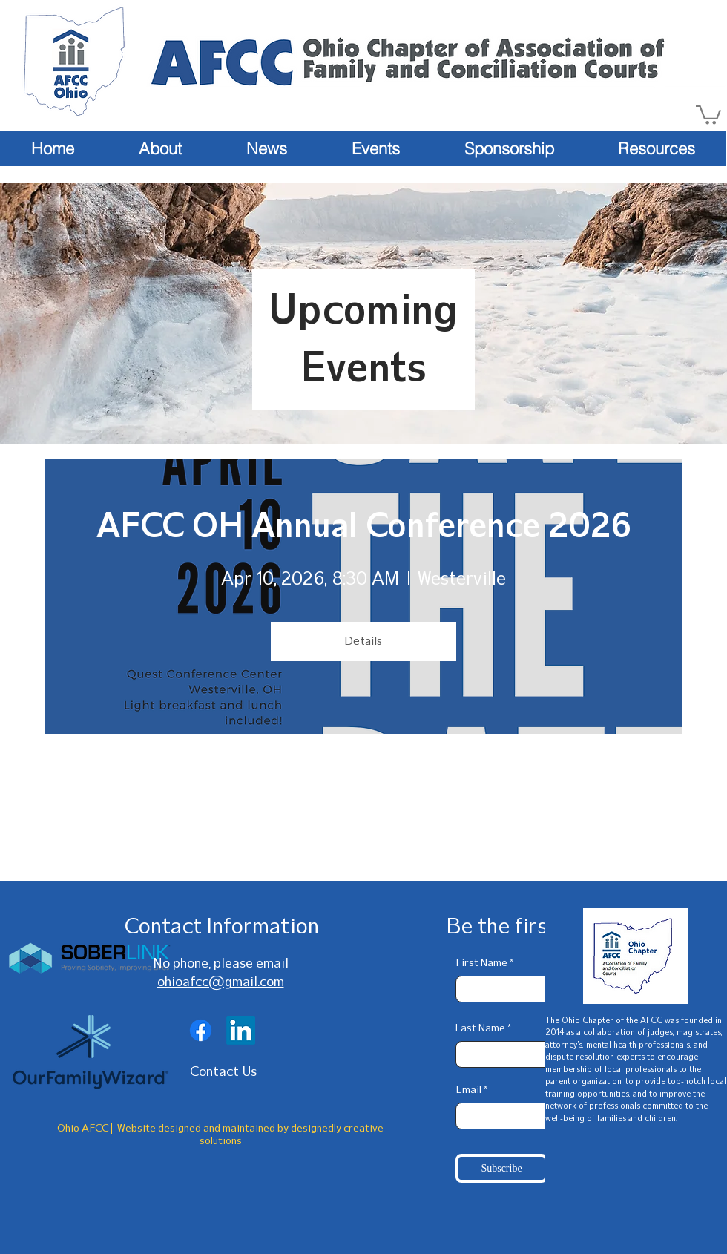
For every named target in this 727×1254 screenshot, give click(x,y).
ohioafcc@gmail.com (220, 982)
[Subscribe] (501, 1168)
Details (363, 641)
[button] (708, 114)
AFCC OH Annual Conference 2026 (363, 526)
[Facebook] (200, 1030)
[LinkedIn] (240, 1030)
